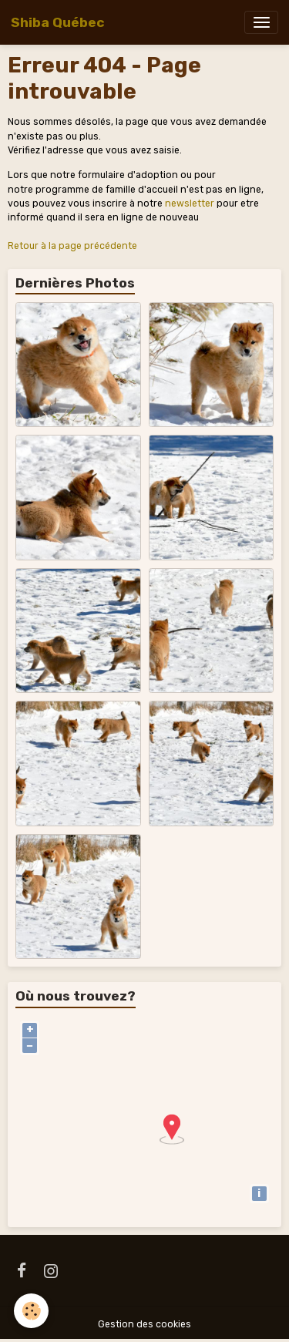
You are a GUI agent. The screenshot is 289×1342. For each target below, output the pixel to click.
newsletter (189, 203)
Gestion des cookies (144, 1324)
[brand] (58, 22)
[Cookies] (31, 1310)
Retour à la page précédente (72, 245)
